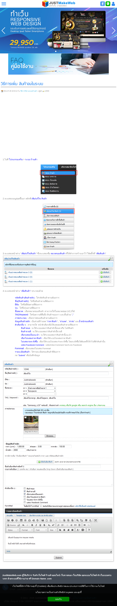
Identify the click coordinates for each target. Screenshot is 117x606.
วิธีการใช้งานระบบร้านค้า (28, 91)
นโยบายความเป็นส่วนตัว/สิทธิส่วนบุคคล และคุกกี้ (58, 592)
